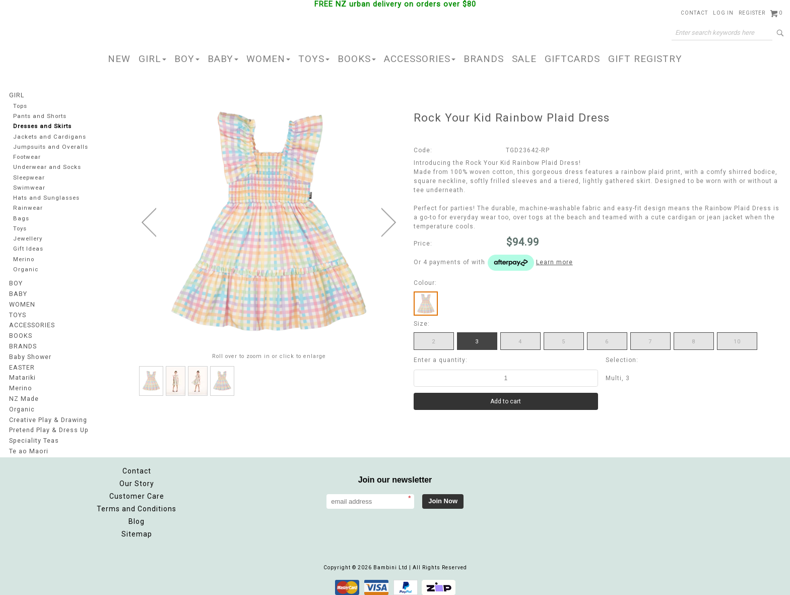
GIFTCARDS (572, 59)
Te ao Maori (28, 446)
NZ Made (23, 396)
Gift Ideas (28, 250)
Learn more (554, 262)
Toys (20, 229)
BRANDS (484, 59)
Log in (723, 13)
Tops (20, 105)
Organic (25, 271)
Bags (20, 219)
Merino (24, 261)
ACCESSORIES (419, 59)
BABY (223, 59)
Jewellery (28, 240)
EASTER (21, 366)
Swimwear (28, 188)
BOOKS (357, 59)
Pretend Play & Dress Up (48, 426)
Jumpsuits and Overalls (50, 147)
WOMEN (268, 59)
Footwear (27, 157)
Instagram (664, 484)
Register (752, 13)
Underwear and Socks (47, 167)
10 (737, 341)
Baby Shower (29, 356)
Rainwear (27, 209)
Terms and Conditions (136, 504)
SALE (524, 59)
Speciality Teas (33, 436)
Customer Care (136, 491)
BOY (187, 59)
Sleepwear (29, 178)
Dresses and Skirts (42, 126)
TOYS (314, 59)
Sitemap (136, 529)
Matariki (22, 376)
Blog (136, 516)
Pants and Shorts (40, 116)
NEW (119, 59)
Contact (694, 13)
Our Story (136, 478)
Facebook (642, 484)
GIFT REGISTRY (645, 59)
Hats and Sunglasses (46, 199)
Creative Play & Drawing (47, 416)
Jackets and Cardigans (49, 137)
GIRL (152, 59)
